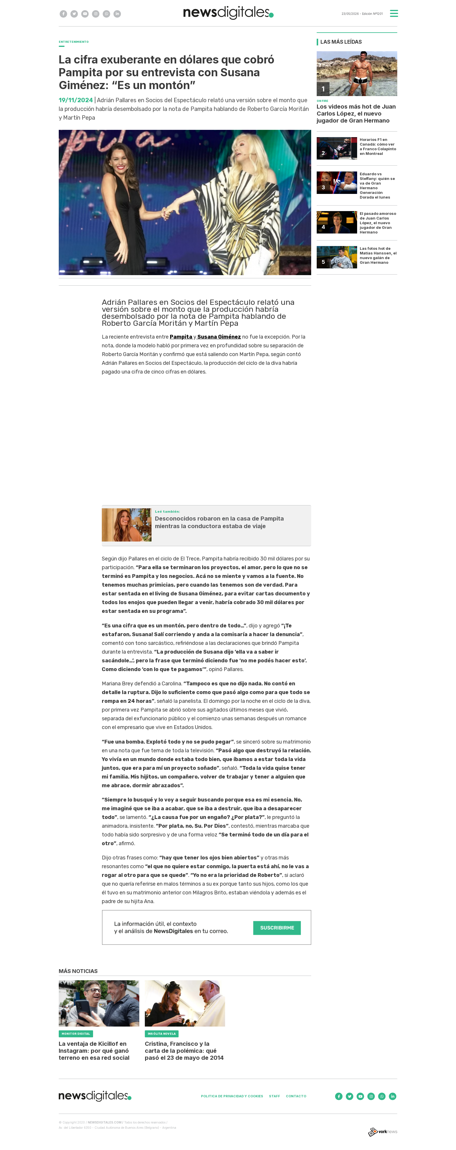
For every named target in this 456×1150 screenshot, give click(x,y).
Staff (274, 1096)
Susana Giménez (218, 337)
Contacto (296, 1096)
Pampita (181, 337)
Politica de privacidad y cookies (232, 1096)
